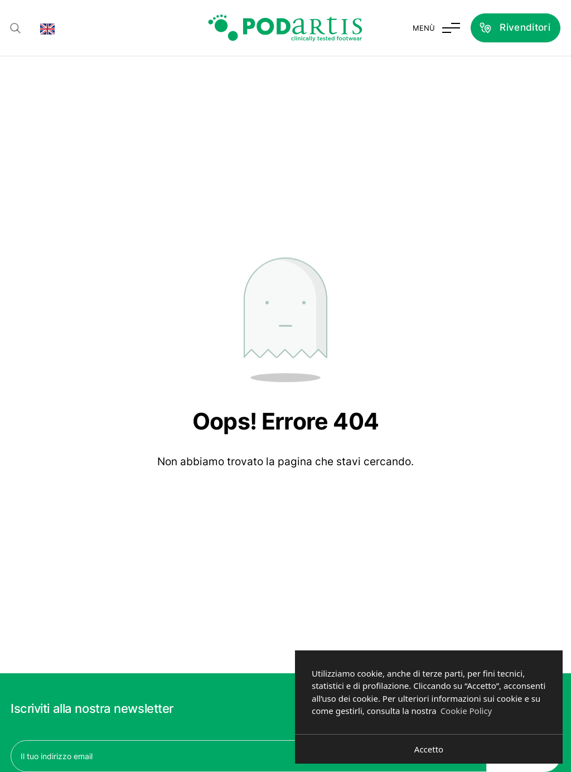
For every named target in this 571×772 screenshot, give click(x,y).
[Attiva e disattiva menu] (436, 28)
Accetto (428, 749)
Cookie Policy (466, 710)
